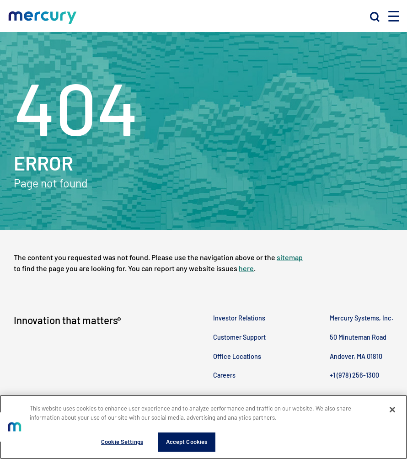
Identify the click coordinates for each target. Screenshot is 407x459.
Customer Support (239, 337)
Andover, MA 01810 (356, 356)
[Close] (392, 410)
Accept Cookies (187, 441)
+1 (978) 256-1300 (354, 375)
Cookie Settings (122, 441)
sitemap (290, 257)
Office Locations (237, 356)
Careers (224, 375)
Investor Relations (239, 318)
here (246, 268)
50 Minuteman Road (358, 337)
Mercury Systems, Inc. (361, 318)
